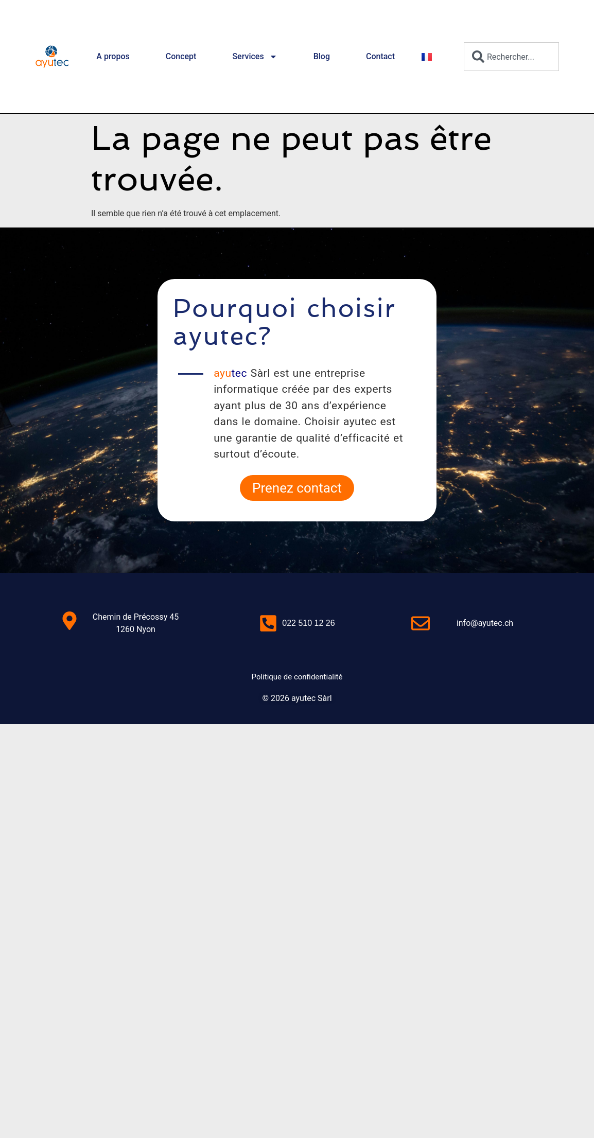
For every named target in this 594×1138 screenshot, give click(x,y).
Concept (181, 56)
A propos (112, 56)
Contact (380, 56)
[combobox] (511, 56)
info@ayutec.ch (485, 623)
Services (254, 56)
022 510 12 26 (308, 623)
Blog (321, 56)
